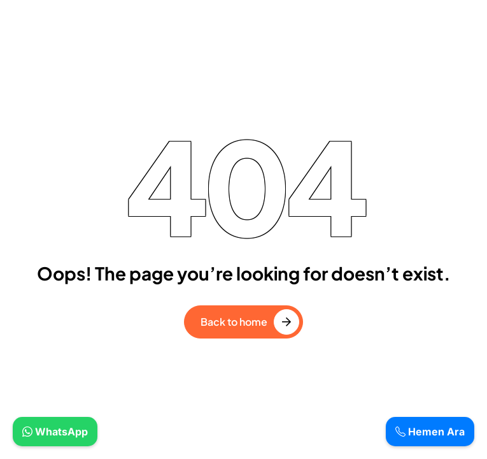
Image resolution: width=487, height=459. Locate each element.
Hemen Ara (430, 431)
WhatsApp (55, 431)
